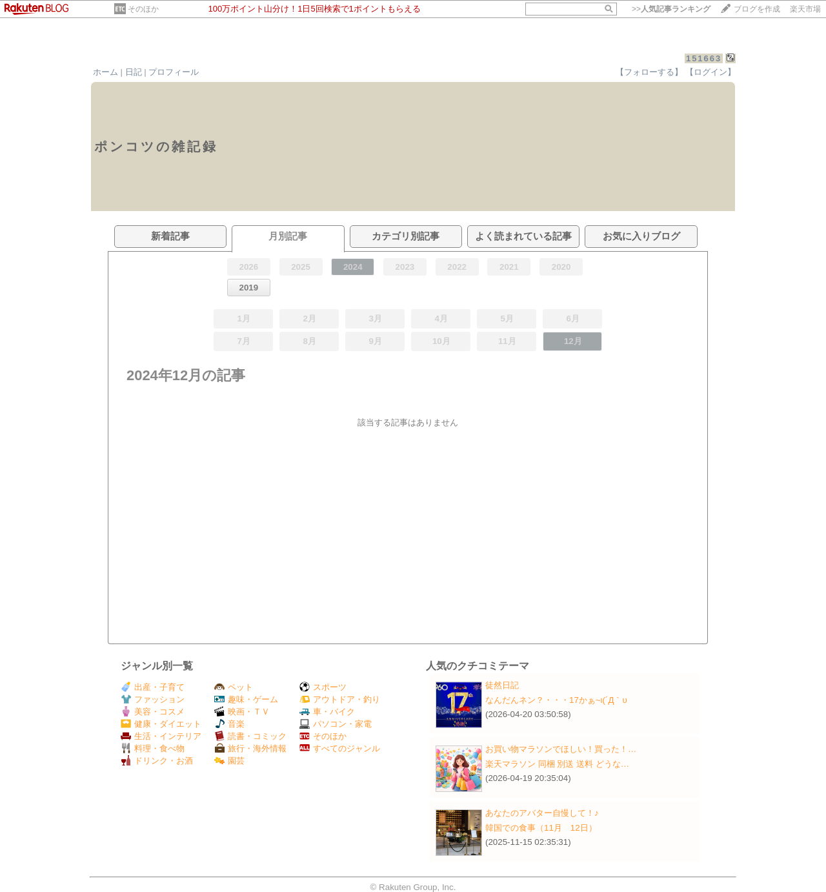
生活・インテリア (161, 736)
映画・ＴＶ (242, 711)
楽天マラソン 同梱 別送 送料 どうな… (557, 764)
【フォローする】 (649, 72)
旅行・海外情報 (250, 748)
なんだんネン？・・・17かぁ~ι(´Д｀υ (556, 700)
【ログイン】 (710, 72)
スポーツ (323, 687)
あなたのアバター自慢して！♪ (542, 813)
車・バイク (327, 711)
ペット (233, 687)
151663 (703, 58)
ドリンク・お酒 (157, 760)
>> (671, 9)
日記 (133, 72)
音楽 (229, 724)
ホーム (105, 72)
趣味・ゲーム (246, 699)
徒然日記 (502, 685)
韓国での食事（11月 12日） (541, 828)
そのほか (143, 9)
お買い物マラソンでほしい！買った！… (560, 749)
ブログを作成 (757, 9)
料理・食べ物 (153, 748)
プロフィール (173, 72)
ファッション (153, 699)
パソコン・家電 (335, 724)
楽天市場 (805, 9)
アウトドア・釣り (339, 699)
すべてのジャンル (339, 748)
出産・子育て (153, 687)
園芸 (229, 760)
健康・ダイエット (161, 724)
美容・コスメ (153, 711)
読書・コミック (250, 736)
